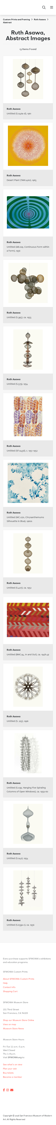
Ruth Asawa (40, 20)
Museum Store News (13, 1029)
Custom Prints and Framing (16, 20)
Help (5, 983)
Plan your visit (10, 1069)
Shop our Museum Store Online (18, 1020)
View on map (9, 1024)
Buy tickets (8, 1073)
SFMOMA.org (15, 1057)
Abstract (7, 23)
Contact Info (9, 987)
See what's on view (12, 1065)
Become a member (12, 1077)
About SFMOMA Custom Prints (18, 979)
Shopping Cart (10, 991)
